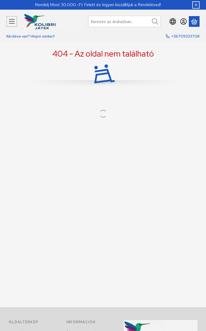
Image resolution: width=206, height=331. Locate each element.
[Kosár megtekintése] (194, 21)
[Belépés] (183, 21)
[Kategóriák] (11, 21)
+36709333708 (185, 36)
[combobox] (124, 21)
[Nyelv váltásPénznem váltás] (172, 21)
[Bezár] (196, 5)
